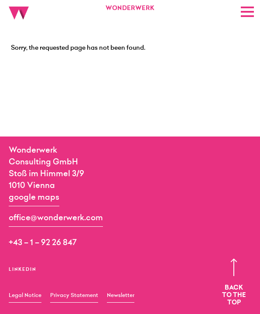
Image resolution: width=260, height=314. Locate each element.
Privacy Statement (74, 295)
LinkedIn (22, 270)
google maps (34, 198)
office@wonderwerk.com (56, 218)
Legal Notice (25, 295)
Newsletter (120, 295)
